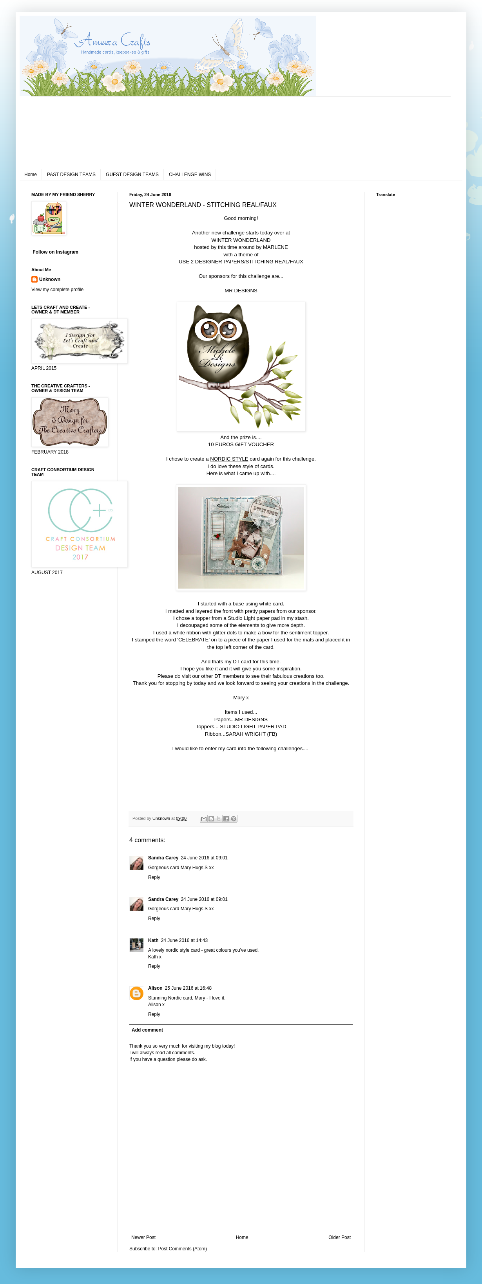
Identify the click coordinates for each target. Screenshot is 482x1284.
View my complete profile (57, 289)
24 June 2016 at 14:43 (184, 940)
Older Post (339, 1237)
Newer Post (143, 1237)
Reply (154, 877)
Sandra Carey (163, 858)
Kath (153, 940)
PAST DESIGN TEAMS (71, 174)
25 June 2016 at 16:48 (188, 988)
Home (30, 174)
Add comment (147, 1030)
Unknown (49, 279)
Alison (155, 988)
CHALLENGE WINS (190, 174)
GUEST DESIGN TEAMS (132, 174)
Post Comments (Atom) (182, 1249)
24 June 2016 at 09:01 (204, 858)
